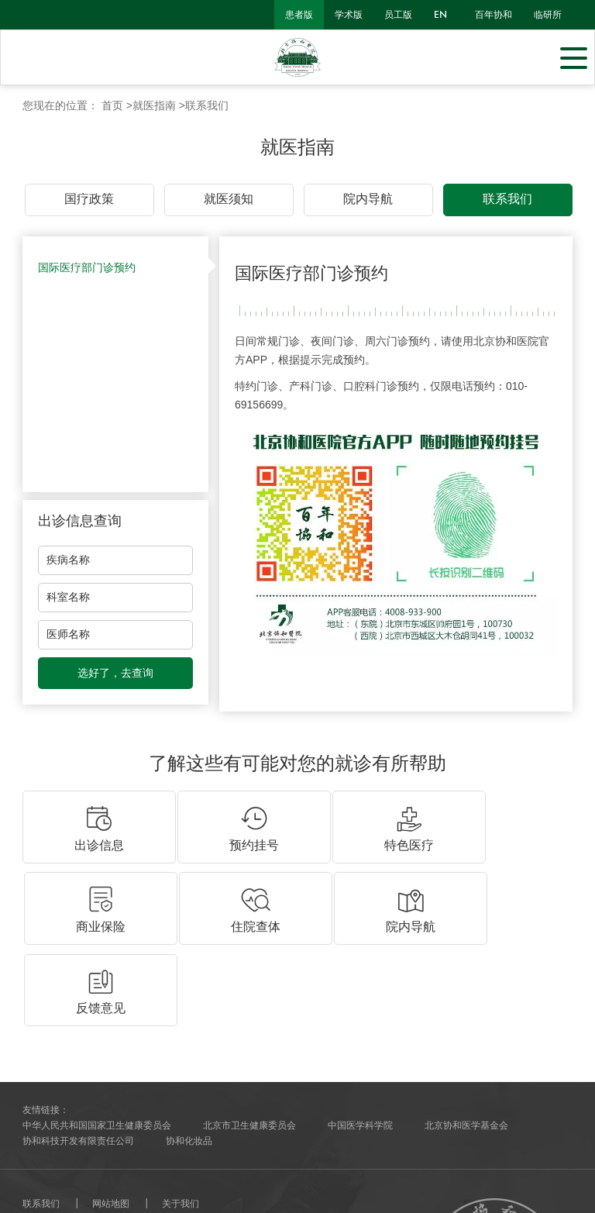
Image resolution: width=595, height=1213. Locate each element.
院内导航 (368, 198)
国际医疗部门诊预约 (87, 267)
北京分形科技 (97, 1170)
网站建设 (41, 1170)
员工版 (398, 14)
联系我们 (207, 105)
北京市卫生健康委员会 (249, 956)
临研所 (548, 14)
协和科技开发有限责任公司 (78, 972)
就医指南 (154, 105)
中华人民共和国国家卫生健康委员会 (96, 956)
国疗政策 (89, 198)
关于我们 (180, 1034)
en (440, 14)
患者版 (299, 14)
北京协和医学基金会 (466, 956)
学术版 (349, 14)
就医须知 (228, 198)
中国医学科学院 (360, 956)
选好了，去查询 (115, 673)
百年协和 (493, 14)
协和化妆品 (189, 972)
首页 (112, 105)
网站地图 (110, 1034)
